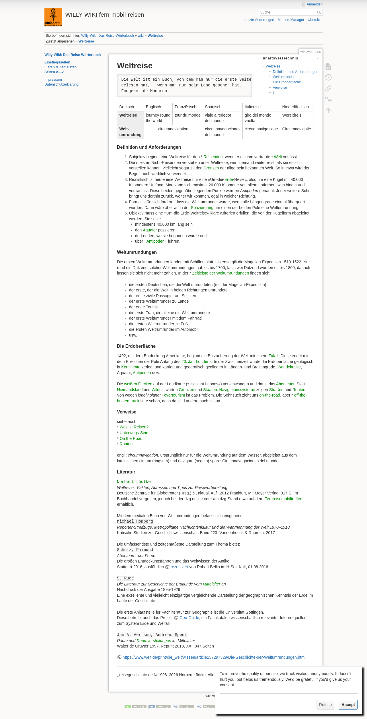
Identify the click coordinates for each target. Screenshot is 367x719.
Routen (298, 389)
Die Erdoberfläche (287, 82)
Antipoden (156, 241)
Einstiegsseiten (57, 62)
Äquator (150, 230)
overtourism (174, 395)
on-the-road (269, 395)
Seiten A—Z (54, 72)
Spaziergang (202, 207)
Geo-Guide (189, 617)
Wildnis (158, 389)
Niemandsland (130, 389)
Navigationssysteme (237, 389)
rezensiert (179, 567)
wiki (141, 36)
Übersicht (315, 20)
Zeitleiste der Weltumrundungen (220, 273)
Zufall (273, 355)
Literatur (279, 93)
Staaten (210, 389)
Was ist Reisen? (134, 427)
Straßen (276, 389)
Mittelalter (211, 584)
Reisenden (213, 156)
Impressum (53, 80)
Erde (229, 179)
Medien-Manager (291, 20)
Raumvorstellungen (153, 640)
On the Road (131, 438)
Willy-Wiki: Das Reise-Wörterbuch (107, 36)
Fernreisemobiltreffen (283, 498)
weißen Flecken (138, 384)
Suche (320, 12)
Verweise (280, 88)
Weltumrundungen (287, 77)
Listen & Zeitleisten (60, 67)
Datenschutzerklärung (61, 84)
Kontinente (130, 367)
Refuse (325, 704)
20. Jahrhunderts (196, 361)
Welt (278, 156)
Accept (348, 704)
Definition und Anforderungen (295, 72)
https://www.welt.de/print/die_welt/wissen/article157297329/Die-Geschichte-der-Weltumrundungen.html (214, 657)
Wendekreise (289, 367)
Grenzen (211, 168)
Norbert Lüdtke (134, 482)
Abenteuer (285, 384)
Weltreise (155, 36)
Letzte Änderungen (259, 20)
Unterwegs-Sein (134, 432)
